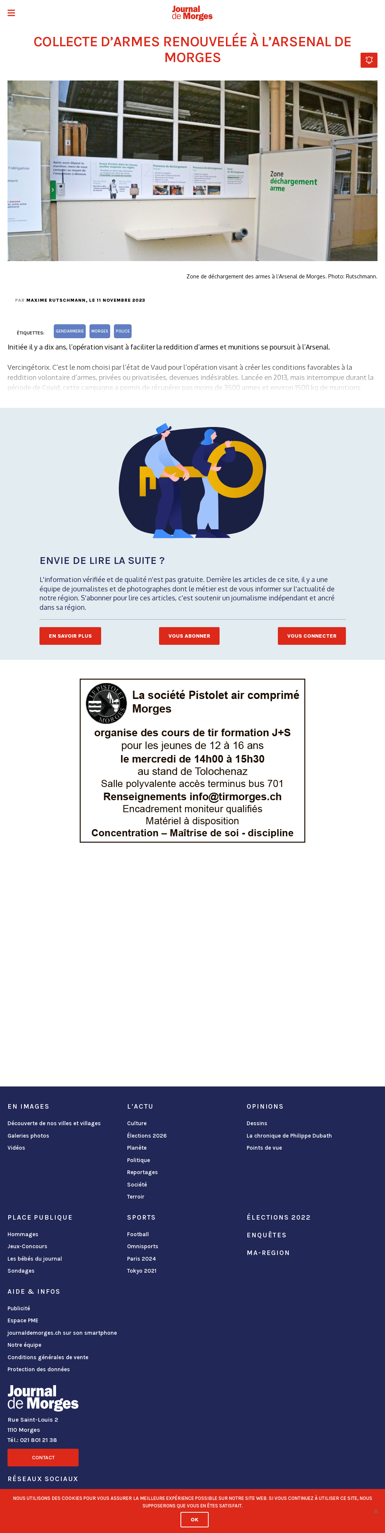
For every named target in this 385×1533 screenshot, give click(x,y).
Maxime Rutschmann (56, 300)
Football (138, 1234)
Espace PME (23, 1320)
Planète (137, 1147)
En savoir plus (70, 636)
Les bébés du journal (35, 1258)
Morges (99, 331)
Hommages (23, 1234)
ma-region (268, 1253)
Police (123, 331)
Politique (138, 1160)
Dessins (257, 1123)
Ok (195, 1519)
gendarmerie (70, 331)
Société (137, 1184)
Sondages (21, 1270)
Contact (43, 1457)
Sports (141, 1217)
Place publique (40, 1217)
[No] (375, 1511)
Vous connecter (311, 636)
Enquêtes (267, 1235)
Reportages (142, 1172)
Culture (137, 1123)
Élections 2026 (147, 1135)
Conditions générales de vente (48, 1357)
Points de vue (264, 1147)
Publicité (19, 1308)
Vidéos (16, 1147)
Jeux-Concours (27, 1246)
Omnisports (142, 1246)
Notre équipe (24, 1345)
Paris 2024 (141, 1258)
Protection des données (39, 1369)
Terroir (135, 1196)
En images (29, 1106)
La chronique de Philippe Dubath (289, 1135)
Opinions (265, 1106)
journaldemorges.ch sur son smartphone (62, 1332)
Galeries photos (28, 1135)
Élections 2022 (279, 1217)
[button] (11, 14)
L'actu (140, 1106)
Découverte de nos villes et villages (54, 1123)
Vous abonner (189, 636)
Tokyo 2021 (141, 1270)
